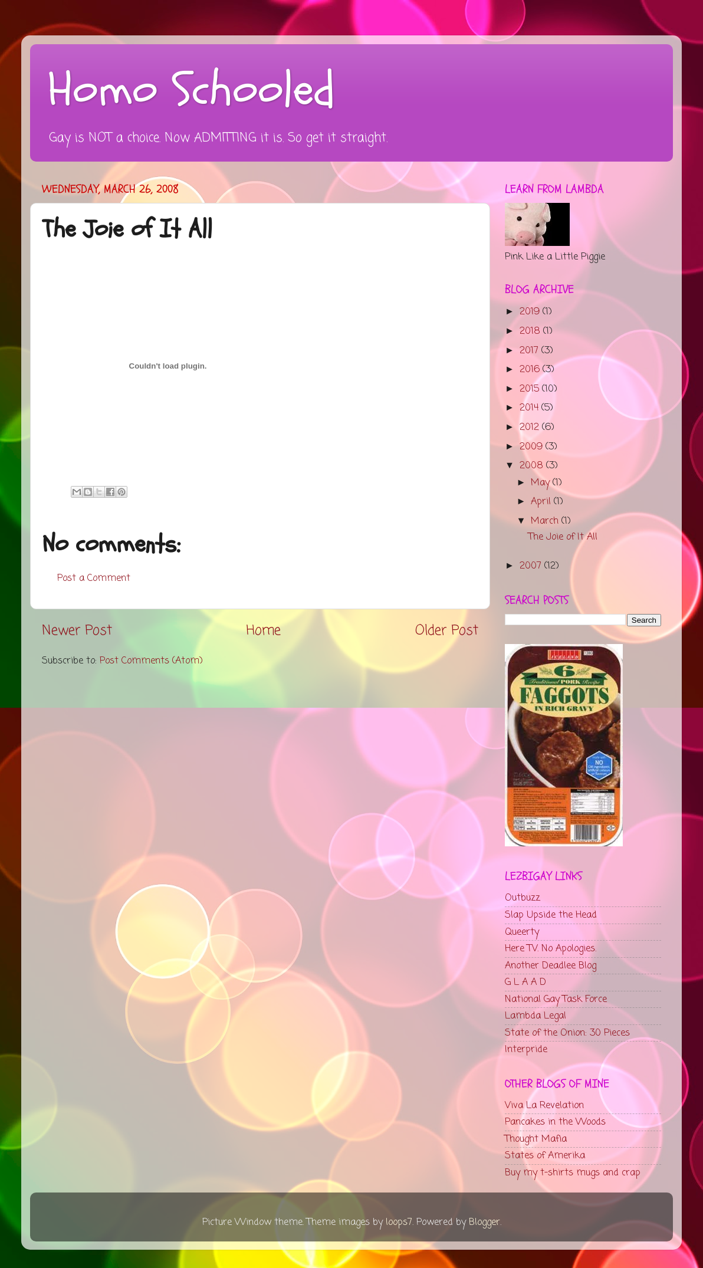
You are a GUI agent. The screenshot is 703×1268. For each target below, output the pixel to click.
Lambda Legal (535, 1016)
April (542, 501)
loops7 (399, 1222)
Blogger (484, 1222)
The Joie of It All (562, 537)
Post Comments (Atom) (151, 660)
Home (264, 631)
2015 (531, 389)
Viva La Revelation (544, 1105)
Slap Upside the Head (551, 915)
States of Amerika (545, 1155)
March (546, 521)
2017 (530, 350)
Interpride (526, 1049)
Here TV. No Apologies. (550, 948)
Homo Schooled (191, 90)
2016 (531, 369)
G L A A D (525, 982)
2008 (533, 465)
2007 (532, 566)
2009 (533, 446)
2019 (531, 311)
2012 (531, 427)
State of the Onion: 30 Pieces (567, 1033)
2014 (530, 407)
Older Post (446, 631)
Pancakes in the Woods (555, 1122)
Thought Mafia (536, 1139)
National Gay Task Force (556, 999)
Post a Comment (93, 578)
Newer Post (77, 631)
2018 (531, 331)
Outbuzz (522, 898)
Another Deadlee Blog (550, 965)
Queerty (522, 932)
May (542, 482)
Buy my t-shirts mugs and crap (572, 1172)
